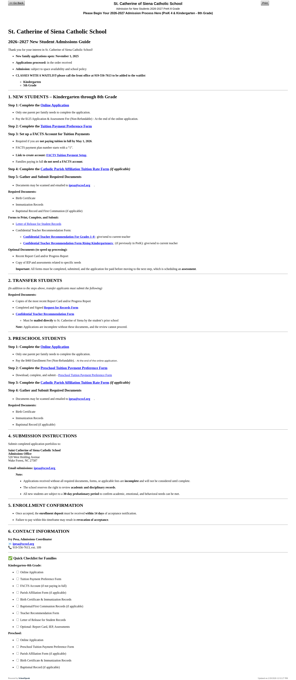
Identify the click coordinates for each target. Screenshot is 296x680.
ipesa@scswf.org (81, 185)
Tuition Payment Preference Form (66, 126)
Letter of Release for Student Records (38, 223)
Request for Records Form (61, 307)
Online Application (55, 105)
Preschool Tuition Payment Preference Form (74, 368)
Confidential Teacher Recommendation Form (45, 314)
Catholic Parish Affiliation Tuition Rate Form (75, 169)
